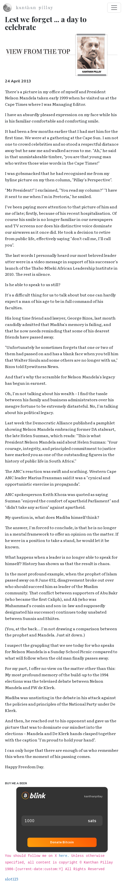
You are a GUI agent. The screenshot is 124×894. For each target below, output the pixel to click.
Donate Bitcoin (62, 842)
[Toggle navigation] (114, 8)
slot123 (11, 879)
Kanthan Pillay (34, 7)
